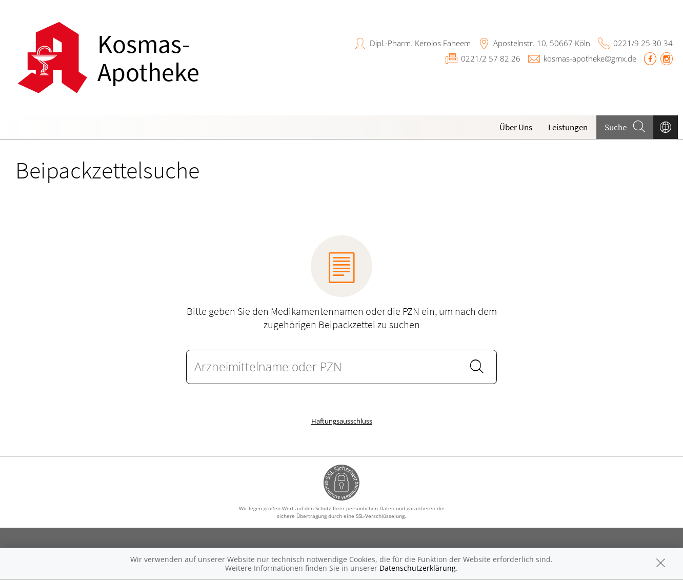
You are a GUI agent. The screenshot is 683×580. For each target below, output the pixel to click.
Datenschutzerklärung (417, 568)
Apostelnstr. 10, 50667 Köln (541, 43)
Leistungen (568, 127)
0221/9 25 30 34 (643, 43)
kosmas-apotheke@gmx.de (590, 58)
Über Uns (515, 127)
